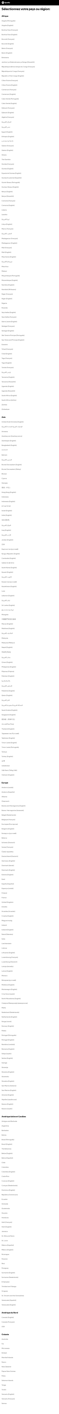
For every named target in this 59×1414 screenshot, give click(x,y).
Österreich (5, 801)
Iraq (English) (6, 530)
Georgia (5, 483)
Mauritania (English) (9, 257)
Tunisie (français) (8, 367)
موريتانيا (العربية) (7, 261)
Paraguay (5, 1268)
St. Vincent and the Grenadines (13, 1295)
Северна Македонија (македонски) (15, 1003)
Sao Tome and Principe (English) (13, 340)
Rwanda (5, 308)
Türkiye (4, 752)
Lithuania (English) (8, 953)
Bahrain (4, 455)
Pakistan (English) (8, 676)
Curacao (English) (8, 1181)
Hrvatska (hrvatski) (8, 911)
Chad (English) (7, 354)
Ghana (4, 155)
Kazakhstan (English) (9, 586)
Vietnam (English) (8, 775)
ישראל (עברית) (6, 506)
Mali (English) (6, 252)
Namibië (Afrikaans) (9, 289)
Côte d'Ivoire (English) (9, 85)
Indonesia (5, 497)
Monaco (4, 975)
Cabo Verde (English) (9, 103)
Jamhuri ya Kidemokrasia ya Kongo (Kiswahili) (18, 62)
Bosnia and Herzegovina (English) (13, 806)
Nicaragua (5, 1254)
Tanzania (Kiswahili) (9, 382)
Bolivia (4, 1135)
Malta (4, 1008)
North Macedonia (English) (11, 998)
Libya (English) (7, 224)
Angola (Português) (8, 21)
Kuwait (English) (7, 572)
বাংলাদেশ (5, 450)
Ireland (4, 925)
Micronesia (5, 1348)
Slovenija (5, 1067)
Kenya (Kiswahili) (8, 196)
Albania (4, 796)
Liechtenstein (6, 943)
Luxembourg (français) (10, 957)
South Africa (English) (9, 395)
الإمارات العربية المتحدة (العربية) (12, 426)
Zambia (4, 405)
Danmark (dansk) (8, 865)
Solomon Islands (7, 1380)
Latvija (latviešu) (7, 966)
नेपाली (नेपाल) (6, 652)
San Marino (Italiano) (9, 1086)
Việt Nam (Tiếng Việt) (9, 770)
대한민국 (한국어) (8, 563)
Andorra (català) (7, 787)
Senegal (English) (8, 331)
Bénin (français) (7, 48)
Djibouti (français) (8, 108)
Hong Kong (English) (9, 492)
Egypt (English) (7, 132)
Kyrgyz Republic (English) (11, 554)
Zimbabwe (5, 409)
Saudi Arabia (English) (9, 710)
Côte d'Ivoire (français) (10, 80)
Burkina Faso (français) (10, 30)
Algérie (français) (8, 117)
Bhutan (4, 474)
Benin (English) (7, 53)
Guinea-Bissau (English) (10, 187)
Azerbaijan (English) (9, 441)
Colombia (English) (8, 1172)
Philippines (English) (9, 667)
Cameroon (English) (9, 94)
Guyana (4, 1213)
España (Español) (8, 884)
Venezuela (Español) (9, 1300)
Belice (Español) (7, 1158)
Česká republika (7, 852)
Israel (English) (7, 510)
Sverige (4, 1063)
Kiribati (4, 1353)
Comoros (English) (8, 205)
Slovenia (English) (8, 1072)
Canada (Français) (8, 1322)
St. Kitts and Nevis (8, 1236)
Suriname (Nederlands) (10, 1277)
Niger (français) (7, 294)
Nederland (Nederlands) (10, 1012)
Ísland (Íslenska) (7, 934)
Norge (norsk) (6, 1021)
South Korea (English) (9, 567)
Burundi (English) (8, 44)
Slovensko (5, 1076)
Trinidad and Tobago (9, 1286)
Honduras (5, 1217)
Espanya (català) (7, 888)
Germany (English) (8, 861)
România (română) (8, 1044)
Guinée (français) (8, 164)
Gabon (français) (8, 146)
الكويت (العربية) (7, 577)
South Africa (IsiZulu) (9, 400)
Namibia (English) (8, 285)
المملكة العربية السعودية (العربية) (12, 705)
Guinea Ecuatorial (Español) (11, 178)
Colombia (5, 1167)
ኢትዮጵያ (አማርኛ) (7, 141)
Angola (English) (7, 25)
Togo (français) (7, 358)
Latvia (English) (7, 971)
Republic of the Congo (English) (13, 76)
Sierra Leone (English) (9, 321)
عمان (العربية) (6, 657)
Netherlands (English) (9, 1017)
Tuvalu (4, 1389)
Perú (3, 1263)
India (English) (7, 515)
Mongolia (5, 614)
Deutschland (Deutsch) (10, 856)
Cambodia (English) (9, 558)
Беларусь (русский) (9, 833)
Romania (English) (8, 1049)
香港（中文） (6, 487)
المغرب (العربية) (7, 233)
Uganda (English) (8, 386)
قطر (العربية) (6, 700)
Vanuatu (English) (8, 1394)
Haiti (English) (6, 1227)
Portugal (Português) (9, 1035)
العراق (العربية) (6, 525)
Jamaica (5, 1231)
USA (3, 1326)
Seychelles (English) (9, 312)
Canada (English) (8, 1317)
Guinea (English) (7, 168)
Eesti (3, 879)
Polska (4, 1031)
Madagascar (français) (10, 238)
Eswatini (5, 344)
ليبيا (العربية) (5, 219)
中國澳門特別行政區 (9, 619)
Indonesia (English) (8, 501)
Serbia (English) (7, 1058)
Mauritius (5, 266)
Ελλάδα (4, 907)
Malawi (4, 271)
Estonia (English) (7, 874)
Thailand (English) (8, 729)
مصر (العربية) (6, 127)
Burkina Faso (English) (9, 34)
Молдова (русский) (9, 980)
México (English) (7, 1250)
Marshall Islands (7, 1357)
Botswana (5, 57)
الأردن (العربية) (6, 535)
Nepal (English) (7, 647)
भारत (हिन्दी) (5, 520)
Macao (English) (7, 624)
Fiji (3, 1344)
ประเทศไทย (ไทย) (8, 724)
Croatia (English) (7, 916)
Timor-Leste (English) (9, 743)
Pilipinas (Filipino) (8, 671)
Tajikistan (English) (8, 738)
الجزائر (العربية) (6, 122)
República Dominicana (10, 1195)
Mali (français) (7, 248)
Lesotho (4, 214)
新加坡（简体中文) (8, 719)
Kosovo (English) (7, 1104)
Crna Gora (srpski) (8, 994)
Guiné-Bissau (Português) (11, 182)
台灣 (3, 761)
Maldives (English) (8, 628)
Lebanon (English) (8, 595)
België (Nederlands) (9, 815)
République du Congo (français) (13, 71)
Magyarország (7, 920)
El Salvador (6, 1282)
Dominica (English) (8, 1190)
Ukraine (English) (8, 1095)
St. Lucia (5, 1240)
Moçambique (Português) (11, 276)
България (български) (10, 824)
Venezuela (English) (9, 1305)
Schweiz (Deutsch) (8, 842)
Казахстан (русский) (9, 582)
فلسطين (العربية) (7, 686)
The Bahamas (6, 1149)
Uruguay (5, 1291)
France (4, 897)
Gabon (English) (7, 150)
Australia (5, 1339)
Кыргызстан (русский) (10, 549)
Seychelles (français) (9, 317)
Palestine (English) (8, 691)
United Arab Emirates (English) (13, 422)
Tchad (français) (7, 349)
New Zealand (6, 1367)
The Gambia (6, 159)
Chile (3, 1162)
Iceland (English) (7, 930)
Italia (3, 939)
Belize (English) (7, 1153)
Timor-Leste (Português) (10, 747)
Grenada (5, 1204)
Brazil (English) (7, 1144)
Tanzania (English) (8, 377)
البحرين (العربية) (7, 460)
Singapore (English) (9, 715)
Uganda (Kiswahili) (8, 391)
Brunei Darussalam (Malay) (11, 469)
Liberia (4, 210)
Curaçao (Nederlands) (9, 1185)
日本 (3, 544)
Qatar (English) (7, 695)
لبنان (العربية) (6, 600)
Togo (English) (7, 363)
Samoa (4, 1403)
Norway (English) (8, 1026)
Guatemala (6, 1208)
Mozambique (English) (10, 280)
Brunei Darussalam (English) (12, 464)
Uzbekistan (6, 766)
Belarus (4, 838)
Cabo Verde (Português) (10, 99)
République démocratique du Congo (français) (18, 67)
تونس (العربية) (6, 372)
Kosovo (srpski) (7, 1109)
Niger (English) (7, 298)
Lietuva (4, 948)
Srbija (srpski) (6, 1053)
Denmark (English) (8, 870)
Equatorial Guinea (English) (11, 173)
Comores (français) (8, 201)
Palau (4, 1376)
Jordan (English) (7, 540)
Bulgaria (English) (8, 829)
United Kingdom (7, 902)
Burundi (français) (8, 39)
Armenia (5, 431)
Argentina (5, 1126)
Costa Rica (5, 1176)
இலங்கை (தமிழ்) (8, 610)
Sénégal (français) (8, 326)
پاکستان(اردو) (6, 681)
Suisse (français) (7, 847)
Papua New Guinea (8, 1371)
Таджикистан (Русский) (10, 733)
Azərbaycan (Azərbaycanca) (12, 436)
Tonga (4, 1385)
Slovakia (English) (8, 1081)
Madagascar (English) (9, 243)
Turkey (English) (7, 756)
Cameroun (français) (9, 89)
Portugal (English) (8, 1040)
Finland (4, 893)
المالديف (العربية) (7, 633)
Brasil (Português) (8, 1139)
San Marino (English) (9, 1090)
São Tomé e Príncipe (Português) (13, 335)
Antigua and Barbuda (9, 1121)
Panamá (4, 1259)
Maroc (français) (7, 229)
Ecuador (5, 1199)
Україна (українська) (9, 1099)
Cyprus (4, 478)
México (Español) (8, 1245)
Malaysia (5, 638)
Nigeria (4, 303)
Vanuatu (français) (8, 1399)
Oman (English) (7, 662)
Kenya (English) (7, 191)
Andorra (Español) (8, 792)
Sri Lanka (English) (8, 605)
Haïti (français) (7, 1222)
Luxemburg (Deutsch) (9, 962)
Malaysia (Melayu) (8, 643)
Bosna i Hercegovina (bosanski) (13, 810)
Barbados (5, 1130)
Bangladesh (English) (9, 445)
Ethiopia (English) (8, 136)
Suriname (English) (8, 1273)
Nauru (4, 1362)
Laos (3, 591)
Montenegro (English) (9, 989)
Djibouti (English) (8, 112)
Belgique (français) (8, 819)
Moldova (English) (8, 985)
